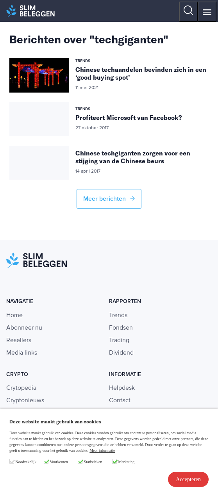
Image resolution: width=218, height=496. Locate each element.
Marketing (126, 462)
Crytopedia (21, 388)
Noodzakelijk (26, 462)
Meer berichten (109, 199)
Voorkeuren (59, 462)
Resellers (18, 340)
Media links (21, 353)
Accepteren (188, 479)
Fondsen (121, 328)
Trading (119, 340)
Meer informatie (102, 450)
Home (14, 315)
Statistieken (93, 462)
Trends (118, 315)
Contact (119, 401)
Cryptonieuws (25, 401)
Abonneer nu (24, 328)
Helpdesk (122, 388)
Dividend (121, 353)
